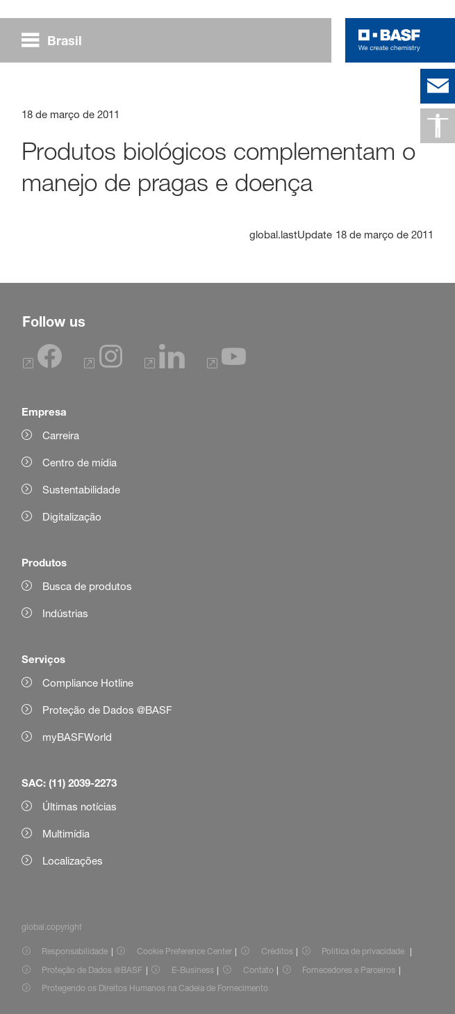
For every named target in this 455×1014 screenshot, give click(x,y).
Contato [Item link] (258, 970)
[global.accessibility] (437, 125)
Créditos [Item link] (277, 951)
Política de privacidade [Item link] (364, 951)
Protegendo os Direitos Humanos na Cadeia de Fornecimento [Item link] (155, 988)
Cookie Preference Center (184, 951)
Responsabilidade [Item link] (75, 951)
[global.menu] (57, 40)
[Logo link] (389, 40)
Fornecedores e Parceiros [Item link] (348, 970)
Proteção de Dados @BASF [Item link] (92, 970)
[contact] (437, 86)
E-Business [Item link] (193, 970)
